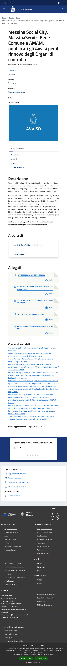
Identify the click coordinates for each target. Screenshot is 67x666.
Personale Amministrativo (13, 546)
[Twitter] (58, 514)
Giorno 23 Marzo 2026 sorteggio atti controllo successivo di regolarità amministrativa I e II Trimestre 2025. (30, 354)
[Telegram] (58, 519)
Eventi (39, 583)
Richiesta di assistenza (44, 605)
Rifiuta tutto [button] (41, 658)
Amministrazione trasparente (14, 627)
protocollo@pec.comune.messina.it (16, 615)
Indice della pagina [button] (17, 148)
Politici (7, 543)
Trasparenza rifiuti (11, 630)
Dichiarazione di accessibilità (14, 641)
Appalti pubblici (42, 543)
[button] (33, 663)
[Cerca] (63, 9)
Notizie (39, 563)
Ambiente (8, 574)
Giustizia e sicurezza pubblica (14, 567)
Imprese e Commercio (44, 539)
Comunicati (41, 567)
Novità (11, 18)
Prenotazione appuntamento (46, 594)
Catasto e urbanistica (44, 546)
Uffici (6, 536)
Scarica (49, 280)
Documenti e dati (10, 550)
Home (4, 18)
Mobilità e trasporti (43, 553)
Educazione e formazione (13, 563)
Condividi (13, 70)
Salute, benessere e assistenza (15, 577)
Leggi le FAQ (41, 601)
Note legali (8, 637)
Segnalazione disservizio (45, 598)
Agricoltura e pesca (11, 584)
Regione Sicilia (8, 3)
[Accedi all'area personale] (58, 3)
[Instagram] (58, 516)
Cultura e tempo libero (44, 532)
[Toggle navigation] (4, 9)
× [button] (65, 644)
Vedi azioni (13, 75)
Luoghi (39, 580)
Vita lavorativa (42, 536)
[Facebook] (53, 514)
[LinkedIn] (53, 519)
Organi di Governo (11, 529)
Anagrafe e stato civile (44, 529)
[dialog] (33, 654)
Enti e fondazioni (10, 539)
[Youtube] (53, 516)
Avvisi (18, 18)
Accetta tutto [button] (26, 658)
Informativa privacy (11, 634)
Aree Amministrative (11, 532)
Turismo (40, 550)
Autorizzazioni (9, 581)
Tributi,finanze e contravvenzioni (15, 570)
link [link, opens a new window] (52, 654)
